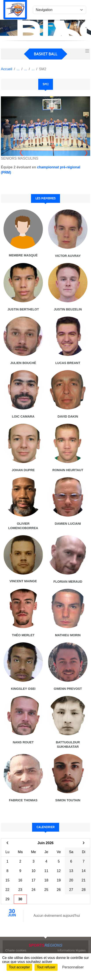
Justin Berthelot (23, 309)
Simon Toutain (67, 800)
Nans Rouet (23, 742)
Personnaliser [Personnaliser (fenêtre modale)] (73, 967)
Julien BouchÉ (23, 363)
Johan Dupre (23, 470)
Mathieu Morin (67, 635)
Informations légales (71, 950)
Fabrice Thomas (23, 800)
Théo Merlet (23, 635)
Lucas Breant (67, 363)
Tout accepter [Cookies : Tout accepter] (19, 967)
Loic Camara (23, 416)
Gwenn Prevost (68, 688)
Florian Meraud (67, 581)
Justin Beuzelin (68, 309)
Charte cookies (15, 950)
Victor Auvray (68, 256)
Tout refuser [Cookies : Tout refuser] (46, 967)
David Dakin (68, 416)
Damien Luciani (68, 523)
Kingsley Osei (23, 688)
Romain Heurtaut (67, 470)
